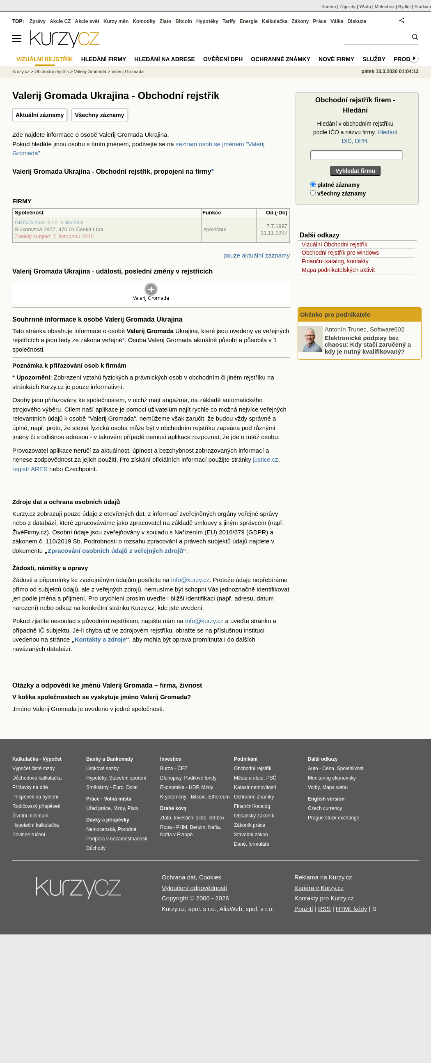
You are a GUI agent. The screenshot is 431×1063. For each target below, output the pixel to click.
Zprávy (38, 21)
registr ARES (30, 468)
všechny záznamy (338, 193)
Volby (313, 787)
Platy (133, 808)
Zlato (166, 21)
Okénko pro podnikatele (335, 314)
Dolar (132, 787)
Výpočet (52, 759)
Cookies (210, 877)
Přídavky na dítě (30, 787)
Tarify (229, 21)
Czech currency (325, 808)
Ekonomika (172, 787)
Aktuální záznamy (40, 115)
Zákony (300, 21)
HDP (194, 787)
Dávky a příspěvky (107, 820)
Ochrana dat (179, 877)
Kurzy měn (115, 21)
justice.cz (265, 459)
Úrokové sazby (102, 768)
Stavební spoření (128, 778)
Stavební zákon (251, 835)
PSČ (271, 778)
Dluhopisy (170, 778)
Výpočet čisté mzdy (33, 768)
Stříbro (216, 818)
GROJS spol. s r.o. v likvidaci (49, 222)
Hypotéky (207, 21)
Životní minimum (30, 816)
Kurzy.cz (20, 71)
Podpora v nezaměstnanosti (116, 839)
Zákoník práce (249, 825)
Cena (328, 768)
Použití (303, 908)
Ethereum (218, 797)
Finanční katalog (252, 806)
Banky (93, 759)
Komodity (144, 21)
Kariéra (328, 6)
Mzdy (119, 808)
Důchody (95, 848)
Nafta (214, 827)
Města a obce (249, 778)
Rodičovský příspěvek (36, 806)
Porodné (127, 829)
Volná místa (117, 799)
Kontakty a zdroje (100, 639)
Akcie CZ (60, 21)
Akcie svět (87, 21)
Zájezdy (347, 6)
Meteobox (384, 6)
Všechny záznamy (99, 115)
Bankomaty (119, 759)
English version (326, 799)
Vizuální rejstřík (44, 59)
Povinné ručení (28, 835)
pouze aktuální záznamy (256, 255)
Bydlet (404, 6)
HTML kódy (351, 908)
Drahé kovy (173, 808)
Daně (240, 844)
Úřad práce (98, 808)
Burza (166, 768)
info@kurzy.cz (190, 579)
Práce (320, 21)
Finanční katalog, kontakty (335, 261)
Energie (249, 21)
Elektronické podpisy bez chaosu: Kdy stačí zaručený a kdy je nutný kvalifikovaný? (368, 344)
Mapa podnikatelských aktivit (338, 270)
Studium (423, 6)
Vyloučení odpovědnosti (194, 887)
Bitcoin (183, 21)
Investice (170, 759)
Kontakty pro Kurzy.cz (324, 898)
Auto (313, 768)
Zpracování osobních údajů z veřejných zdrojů (115, 550)
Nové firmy (336, 59)
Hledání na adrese (164, 59)
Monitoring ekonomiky (332, 778)
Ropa (166, 827)
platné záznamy (335, 185)
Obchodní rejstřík (51, 71)
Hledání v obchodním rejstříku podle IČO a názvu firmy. (355, 132)
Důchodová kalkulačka (37, 778)
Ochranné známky (280, 59)
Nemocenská (100, 829)
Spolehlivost (350, 768)
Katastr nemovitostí (255, 787)
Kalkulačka (275, 21)
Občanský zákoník (254, 816)
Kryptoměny (173, 797)
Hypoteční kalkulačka (35, 825)
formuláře (258, 844)
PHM (181, 827)
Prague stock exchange (333, 818)
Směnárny (97, 787)
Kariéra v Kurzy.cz (319, 887)
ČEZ (182, 768)
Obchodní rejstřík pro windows (340, 252)
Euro (118, 787)
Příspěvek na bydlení (35, 797)
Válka (336, 21)
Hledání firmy (103, 59)
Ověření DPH (223, 59)
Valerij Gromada (90, 71)
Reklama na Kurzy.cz (323, 877)
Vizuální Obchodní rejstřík (334, 244)
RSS (324, 908)
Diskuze (357, 21)
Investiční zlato (190, 818)
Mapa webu (335, 787)
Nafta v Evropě (176, 835)
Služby (373, 59)
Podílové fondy (200, 778)
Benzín (197, 827)
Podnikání (245, 759)
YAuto (365, 6)
